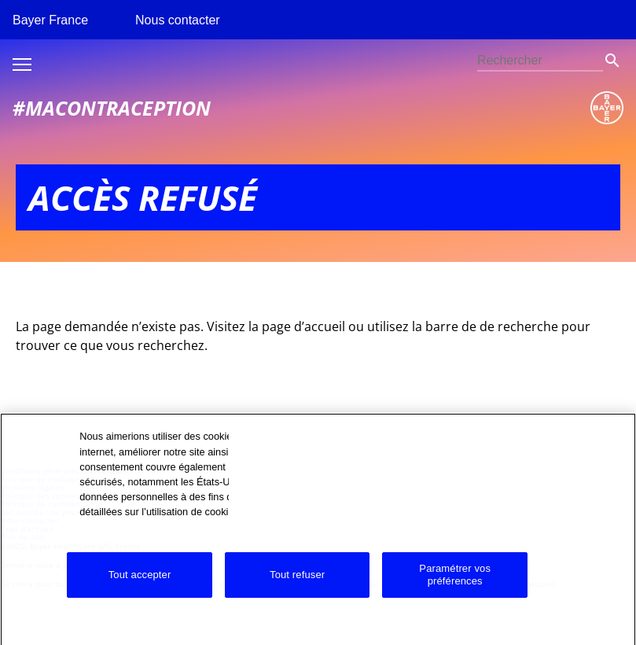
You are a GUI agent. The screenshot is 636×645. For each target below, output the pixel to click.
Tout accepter (139, 583)
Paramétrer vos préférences (455, 583)
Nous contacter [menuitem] (177, 20)
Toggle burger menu (22, 64)
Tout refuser (297, 583)
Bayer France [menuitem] (50, 20)
